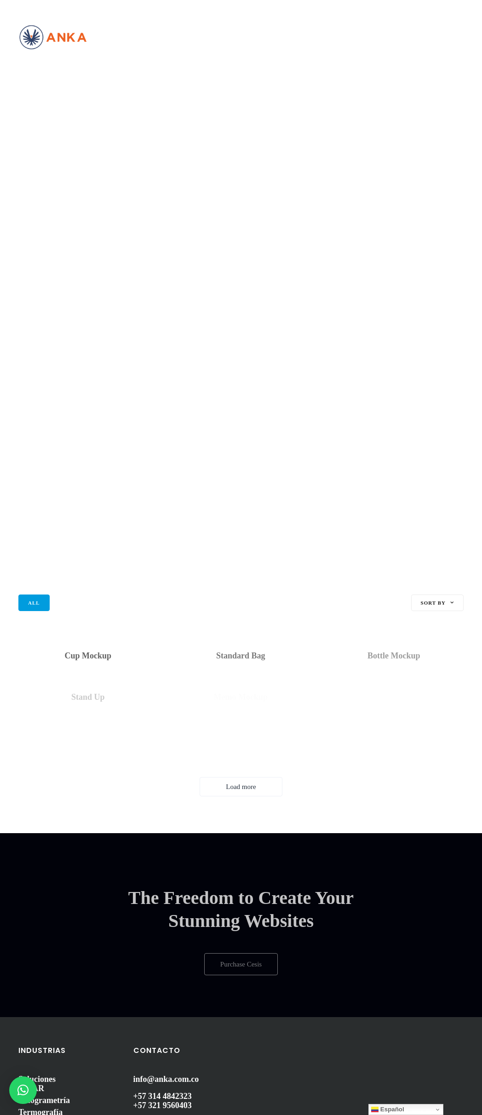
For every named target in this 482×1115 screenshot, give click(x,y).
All (34, 603)
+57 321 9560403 (162, 1105)
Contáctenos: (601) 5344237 (59, 7)
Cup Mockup (88, 655)
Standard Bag (240, 655)
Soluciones (37, 1079)
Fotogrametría (44, 1100)
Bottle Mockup (393, 655)
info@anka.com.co (166, 1079)
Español (387, 1109)
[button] (23, 1090)
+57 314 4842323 (162, 1096)
